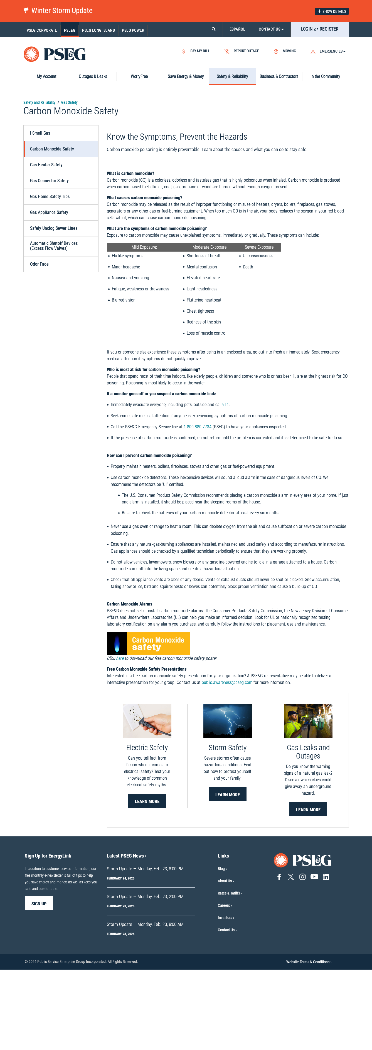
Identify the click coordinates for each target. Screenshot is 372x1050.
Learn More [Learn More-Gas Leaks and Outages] (308, 890)
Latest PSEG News (126, 936)
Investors (225, 998)
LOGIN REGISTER (320, 29)
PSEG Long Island (98, 30)
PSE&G (69, 30)
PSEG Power (133, 30)
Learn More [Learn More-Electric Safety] (147, 882)
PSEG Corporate (42, 30)
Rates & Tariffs (229, 973)
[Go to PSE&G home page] (303, 940)
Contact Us (226, 1010)
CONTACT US (271, 29)
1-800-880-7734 (197, 507)
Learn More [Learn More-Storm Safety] (227, 875)
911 (225, 485)
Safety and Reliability (39, 102)
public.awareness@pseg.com (227, 762)
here (120, 738)
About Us (225, 961)
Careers (224, 986)
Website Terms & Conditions (309, 1042)
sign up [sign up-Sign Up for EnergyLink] (38, 984)
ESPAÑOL (237, 29)
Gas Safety (69, 102)
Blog (221, 949)
